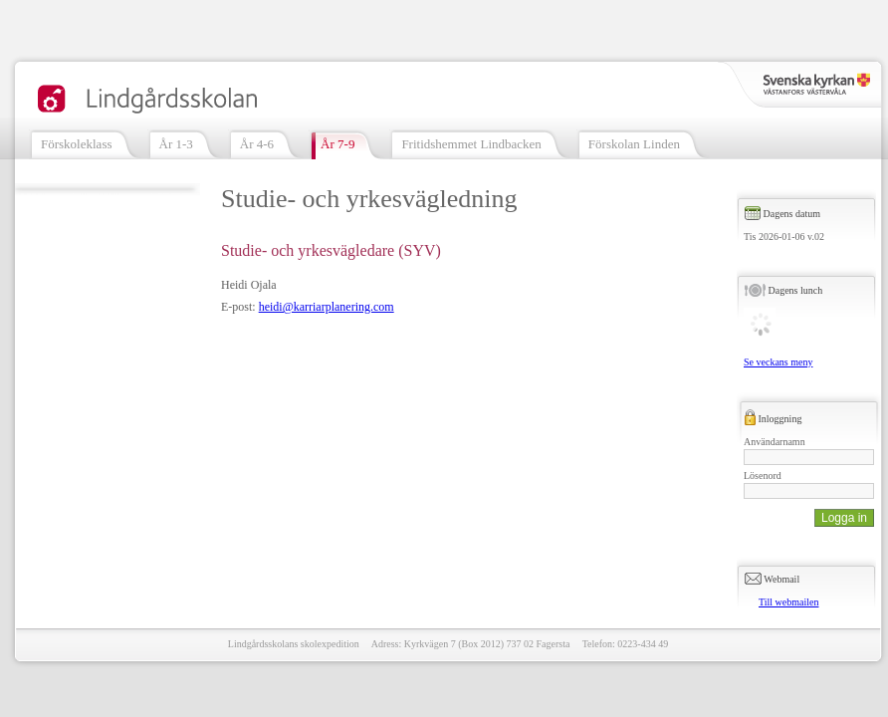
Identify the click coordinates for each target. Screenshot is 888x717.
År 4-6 (257, 143)
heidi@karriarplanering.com (326, 307)
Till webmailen (788, 602)
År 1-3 (176, 143)
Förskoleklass (76, 143)
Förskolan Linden (634, 143)
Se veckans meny (778, 362)
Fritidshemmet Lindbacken (471, 143)
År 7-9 (337, 143)
